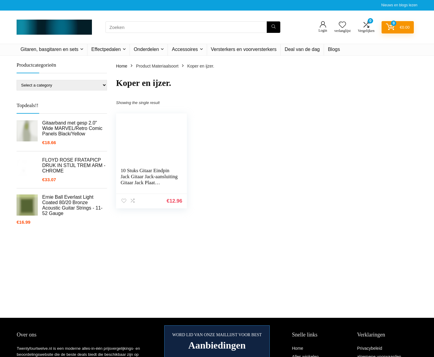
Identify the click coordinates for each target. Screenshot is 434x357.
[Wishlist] (342, 25)
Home (121, 66)
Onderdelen (146, 49)
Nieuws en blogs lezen (399, 5)
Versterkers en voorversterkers (244, 49)
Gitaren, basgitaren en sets (49, 49)
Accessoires (185, 49)
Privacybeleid (369, 348)
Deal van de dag (302, 49)
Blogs (334, 49)
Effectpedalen (106, 49)
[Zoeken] (273, 27)
